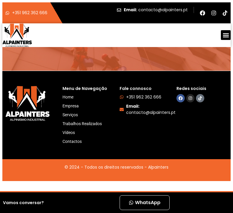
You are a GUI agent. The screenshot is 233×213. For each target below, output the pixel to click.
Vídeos (68, 132)
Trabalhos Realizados (82, 123)
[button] (226, 35)
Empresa (70, 106)
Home (67, 97)
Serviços (70, 114)
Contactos (72, 141)
